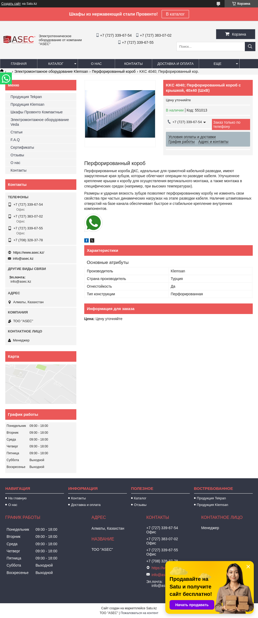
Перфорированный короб (114, 71)
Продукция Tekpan (26, 97)
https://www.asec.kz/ (28, 252)
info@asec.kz (23, 258)
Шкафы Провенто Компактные (37, 112)
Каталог (55, 64)
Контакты (133, 64)
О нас (96, 64)
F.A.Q (15, 140)
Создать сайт (11, 4)
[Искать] (250, 46)
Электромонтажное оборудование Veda (40, 122)
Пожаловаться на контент (139, 613)
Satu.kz (151, 608)
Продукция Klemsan (27, 104)
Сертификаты (22, 147)
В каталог (175, 14)
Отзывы (17, 155)
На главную (17, 498)
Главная (19, 64)
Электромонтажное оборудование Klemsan (51, 71)
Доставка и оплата (175, 64)
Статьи (16, 132)
